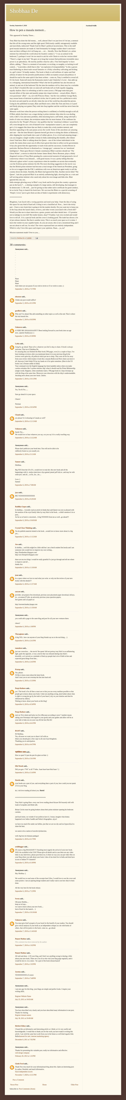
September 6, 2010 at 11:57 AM (26, 584)
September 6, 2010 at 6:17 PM (25, 839)
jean (16, 575)
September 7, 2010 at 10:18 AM (26, 912)
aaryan (17, 592)
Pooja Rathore (20, 688)
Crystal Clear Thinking (23, 528)
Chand (17, 415)
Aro (16, 544)
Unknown (18, 327)
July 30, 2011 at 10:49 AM (24, 1018)
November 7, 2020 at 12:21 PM (25, 1075)
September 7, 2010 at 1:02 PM (25, 945)
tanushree (18, 648)
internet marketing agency (40, 1036)
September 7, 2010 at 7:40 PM (25, 978)
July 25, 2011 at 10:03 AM (24, 999)
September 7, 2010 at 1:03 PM (25, 964)
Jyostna (18, 972)
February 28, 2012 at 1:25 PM (25, 1056)
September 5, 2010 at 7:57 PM (25, 289)
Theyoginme (19, 634)
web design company (22, 1053)
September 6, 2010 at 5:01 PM (25, 758)
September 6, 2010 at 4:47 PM (25, 744)
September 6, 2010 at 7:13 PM (25, 891)
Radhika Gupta (20, 507)
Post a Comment (18, 1080)
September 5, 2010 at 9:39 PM (25, 336)
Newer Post (14, 1085)
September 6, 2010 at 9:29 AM (25, 499)
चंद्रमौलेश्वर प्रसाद (20, 752)
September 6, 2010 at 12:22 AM (26, 438)
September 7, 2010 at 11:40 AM (26, 931)
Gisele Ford (19, 1064)
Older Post (74, 1085)
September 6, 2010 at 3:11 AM (25, 454)
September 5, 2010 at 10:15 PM (25, 379)
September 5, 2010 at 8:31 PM (25, 303)
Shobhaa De (24, 11)
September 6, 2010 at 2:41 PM (25, 641)
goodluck (18, 311)
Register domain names (23, 1015)
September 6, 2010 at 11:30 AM (26, 567)
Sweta (17, 899)
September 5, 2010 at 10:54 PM (25, 407)
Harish (17, 780)
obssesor (18, 297)
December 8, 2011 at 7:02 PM (25, 1040)
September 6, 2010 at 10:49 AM (26, 520)
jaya (16, 492)
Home (45, 1085)
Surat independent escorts (24, 1072)
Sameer (18, 462)
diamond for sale (24, 1036)
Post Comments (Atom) (27, 1089)
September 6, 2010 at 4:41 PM (25, 723)
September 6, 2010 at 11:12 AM (26, 537)
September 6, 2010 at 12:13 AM (26, 421)
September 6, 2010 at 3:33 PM (25, 681)
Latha (17, 344)
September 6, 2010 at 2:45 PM (25, 662)
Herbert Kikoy (20, 1026)
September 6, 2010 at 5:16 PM (25, 772)
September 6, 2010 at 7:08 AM (25, 485)
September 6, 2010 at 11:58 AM (26, 608)
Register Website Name (23, 996)
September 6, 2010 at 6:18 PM (25, 863)
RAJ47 (17, 731)
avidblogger (19, 847)
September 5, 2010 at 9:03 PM (25, 319)
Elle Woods (19, 766)
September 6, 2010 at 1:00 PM (25, 626)
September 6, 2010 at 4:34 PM (25, 704)
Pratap (17, 669)
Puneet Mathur (20, 939)
